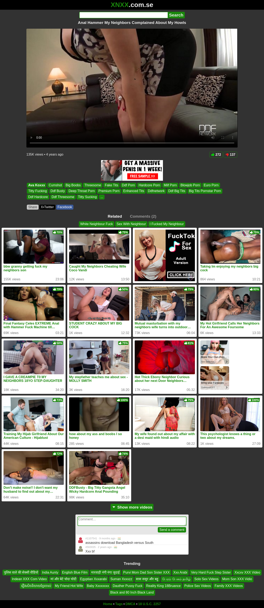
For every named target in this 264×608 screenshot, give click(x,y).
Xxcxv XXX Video (247, 572)
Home (107, 604)
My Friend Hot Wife (69, 585)
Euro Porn (211, 185)
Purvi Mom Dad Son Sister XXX (146, 572)
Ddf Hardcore (38, 197)
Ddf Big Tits (176, 191)
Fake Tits (111, 185)
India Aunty (50, 572)
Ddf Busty (58, 191)
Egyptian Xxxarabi (93, 579)
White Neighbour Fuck (96, 224)
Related (115, 216)
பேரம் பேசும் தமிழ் (176, 579)
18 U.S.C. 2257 (149, 604)
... (101, 197)
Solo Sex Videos (206, 579)
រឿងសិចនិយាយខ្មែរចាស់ (36, 585)
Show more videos (132, 507)
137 (230, 154)
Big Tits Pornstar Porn (205, 191)
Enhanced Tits (133, 191)
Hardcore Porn (149, 185)
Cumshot (55, 185)
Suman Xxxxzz (121, 579)
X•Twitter (47, 207)
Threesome (92, 185)
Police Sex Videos (197, 585)
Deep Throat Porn (81, 191)
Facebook (65, 207)
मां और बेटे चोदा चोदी (64, 579)
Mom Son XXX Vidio (237, 579)
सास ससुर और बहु (147, 579)
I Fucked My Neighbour (167, 224)
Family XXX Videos (228, 585)
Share (32, 207)
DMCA (130, 604)
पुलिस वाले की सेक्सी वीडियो (21, 572)
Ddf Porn (128, 185)
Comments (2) (143, 216)
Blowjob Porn (190, 185)
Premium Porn (108, 191)
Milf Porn (170, 185)
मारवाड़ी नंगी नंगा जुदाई (105, 572)
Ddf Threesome (63, 197)
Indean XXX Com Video (29, 579)
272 (216, 154)
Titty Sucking (87, 197)
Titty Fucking (37, 191)
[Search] (123, 15)
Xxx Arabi (180, 572)
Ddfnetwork (156, 191)
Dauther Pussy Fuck (127, 585)
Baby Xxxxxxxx (98, 585)
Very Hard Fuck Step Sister (211, 572)
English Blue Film (75, 572)
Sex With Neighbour (131, 224)
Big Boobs (73, 185)
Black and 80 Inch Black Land (132, 592)
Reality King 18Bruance (163, 585)
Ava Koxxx (36, 185)
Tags (119, 604)
